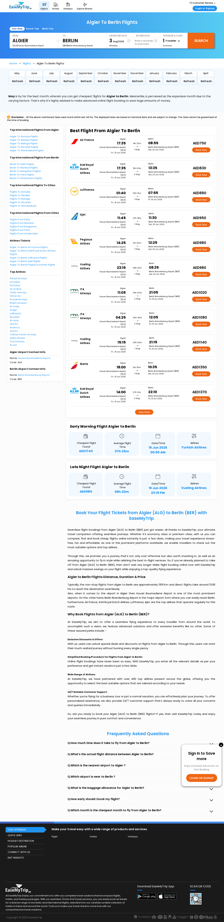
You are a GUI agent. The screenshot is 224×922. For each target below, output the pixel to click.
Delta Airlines (17, 338)
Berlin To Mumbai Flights (24, 167)
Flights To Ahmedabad (23, 205)
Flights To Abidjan (20, 195)
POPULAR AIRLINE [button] (17, 846)
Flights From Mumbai (22, 223)
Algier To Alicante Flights (24, 147)
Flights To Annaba (20, 191)
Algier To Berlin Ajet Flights (25, 261)
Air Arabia (16, 289)
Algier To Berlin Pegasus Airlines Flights (32, 264)
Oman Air (15, 296)
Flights (27, 63)
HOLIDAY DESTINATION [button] (21, 841)
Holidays (133, 836)
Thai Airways (17, 341)
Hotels (93, 836)
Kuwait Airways (18, 299)
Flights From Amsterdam (24, 233)
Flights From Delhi (20, 219)
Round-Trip (32, 28)
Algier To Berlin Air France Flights (29, 247)
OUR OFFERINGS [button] (17, 829)
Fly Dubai (15, 285)
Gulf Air (14, 324)
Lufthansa (15, 313)
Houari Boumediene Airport (34, 358)
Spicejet (14, 317)
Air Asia (14, 320)
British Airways (18, 303)
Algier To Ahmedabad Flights (27, 150)
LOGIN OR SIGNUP (202, 778)
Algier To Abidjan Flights (24, 140)
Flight (54, 836)
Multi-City (47, 28)
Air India (14, 306)
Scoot (13, 345)
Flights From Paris (20, 230)
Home (13, 63)
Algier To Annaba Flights (24, 136)
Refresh (17, 81)
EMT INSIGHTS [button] (16, 857)
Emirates (15, 282)
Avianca (14, 327)
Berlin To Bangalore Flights (25, 171)
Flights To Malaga (20, 198)
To (64, 35)
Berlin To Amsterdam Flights (26, 178)
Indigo (13, 310)
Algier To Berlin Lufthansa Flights (28, 257)
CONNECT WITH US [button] (19, 852)
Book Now (201, 150)
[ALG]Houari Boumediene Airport (28, 45)
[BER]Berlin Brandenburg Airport (78, 45)
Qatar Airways (18, 292)
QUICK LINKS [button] (15, 835)
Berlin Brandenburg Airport (34, 375)
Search (201, 40)
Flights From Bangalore (23, 226)
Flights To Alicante (20, 202)
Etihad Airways (18, 278)
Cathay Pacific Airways (23, 334)
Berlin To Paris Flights (22, 174)
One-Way (17, 28)
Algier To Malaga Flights (24, 143)
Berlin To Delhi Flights (22, 164)
